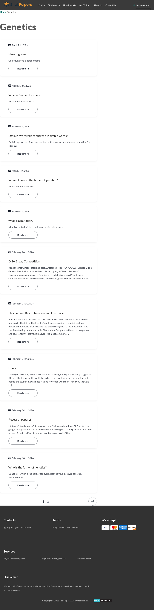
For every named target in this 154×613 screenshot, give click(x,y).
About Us (98, 9)
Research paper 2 (22, 422)
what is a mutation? (23, 224)
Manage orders (143, 9)
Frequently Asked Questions (65, 530)
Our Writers (85, 9)
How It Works (69, 9)
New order (143, 15)
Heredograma (19, 58)
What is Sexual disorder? (27, 99)
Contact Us (110, 9)
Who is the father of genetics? (31, 470)
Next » (92, 504)
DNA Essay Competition (27, 265)
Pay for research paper (14, 561)
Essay (12, 371)
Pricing (41, 9)
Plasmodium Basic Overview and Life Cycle (41, 316)
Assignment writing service (53, 561)
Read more (23, 72)
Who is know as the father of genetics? (38, 184)
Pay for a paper (84, 561)
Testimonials (54, 9)
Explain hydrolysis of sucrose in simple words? (44, 139)
